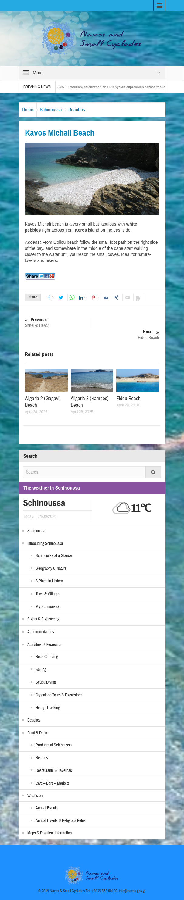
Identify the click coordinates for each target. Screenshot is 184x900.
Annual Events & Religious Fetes (61, 821)
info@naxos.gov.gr (132, 890)
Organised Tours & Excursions (59, 695)
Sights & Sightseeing (43, 619)
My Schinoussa (47, 607)
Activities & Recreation (44, 644)
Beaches (76, 110)
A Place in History (49, 581)
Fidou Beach (125, 335)
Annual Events (47, 808)
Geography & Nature (51, 568)
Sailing (41, 669)
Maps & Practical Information (49, 833)
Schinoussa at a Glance (54, 556)
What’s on (35, 796)
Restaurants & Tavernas (54, 770)
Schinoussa (51, 110)
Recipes (42, 758)
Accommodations (40, 632)
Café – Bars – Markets (53, 783)
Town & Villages (48, 594)
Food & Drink (37, 733)
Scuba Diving (46, 682)
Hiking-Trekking (48, 708)
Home (27, 110)
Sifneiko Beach (58, 322)
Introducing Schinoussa (45, 543)
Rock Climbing (47, 657)
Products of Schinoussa (54, 745)
